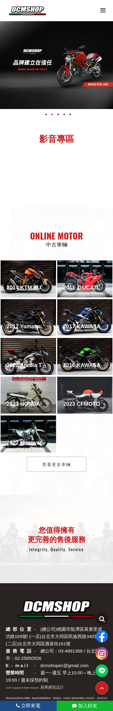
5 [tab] (70, 116)
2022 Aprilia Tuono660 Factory (46, 365)
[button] (47, 185)
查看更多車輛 (56, 464)
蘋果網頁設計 (52, 687)
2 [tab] (52, 116)
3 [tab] (58, 116)
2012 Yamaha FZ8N (31, 326)
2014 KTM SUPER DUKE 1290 (45, 288)
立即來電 (28, 705)
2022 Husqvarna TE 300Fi (39, 443)
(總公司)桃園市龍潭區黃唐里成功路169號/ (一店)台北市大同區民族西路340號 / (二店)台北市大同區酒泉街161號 (54, 636)
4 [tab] (64, 116)
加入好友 (84, 705)
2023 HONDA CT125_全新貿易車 (47, 404)
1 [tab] (46, 116)
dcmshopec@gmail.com (64, 665)
